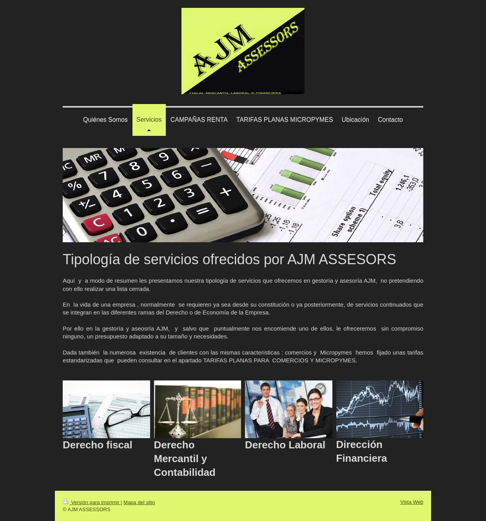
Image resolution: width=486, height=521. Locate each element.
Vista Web (411, 502)
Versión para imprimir (92, 502)
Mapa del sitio (139, 502)
